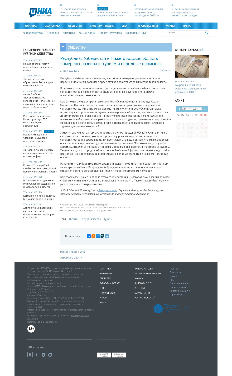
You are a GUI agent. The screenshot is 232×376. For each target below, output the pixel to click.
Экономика (52, 25)
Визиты (73, 219)
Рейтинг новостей (145, 297)
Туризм (108, 219)
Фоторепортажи (33, 33)
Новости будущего (110, 33)
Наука (186, 25)
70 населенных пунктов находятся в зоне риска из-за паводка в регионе (76, 12)
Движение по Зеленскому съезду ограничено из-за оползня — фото (38, 153)
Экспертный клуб (135, 33)
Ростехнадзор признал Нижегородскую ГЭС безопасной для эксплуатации (36, 120)
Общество (75, 25)
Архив (74, 251)
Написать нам (178, 287)
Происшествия (148, 25)
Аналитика (69, 33)
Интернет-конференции (148, 273)
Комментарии (87, 33)
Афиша (170, 25)
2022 (82, 251)
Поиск (173, 276)
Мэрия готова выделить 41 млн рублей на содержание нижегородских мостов (39, 183)
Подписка (175, 272)
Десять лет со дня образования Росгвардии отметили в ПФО (38, 82)
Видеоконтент (143, 283)
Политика (30, 25)
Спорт (126, 25)
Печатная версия (179, 283)
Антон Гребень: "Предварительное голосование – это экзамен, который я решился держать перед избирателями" (39, 101)
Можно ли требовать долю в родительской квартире (112, 13)
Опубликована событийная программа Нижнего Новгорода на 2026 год (149, 12)
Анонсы (139, 278)
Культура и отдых (102, 25)
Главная (64, 251)
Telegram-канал (107, 190)
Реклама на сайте (180, 290)
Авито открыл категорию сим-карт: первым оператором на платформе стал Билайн (39, 212)
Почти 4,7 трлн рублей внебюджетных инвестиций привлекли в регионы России (40, 168)
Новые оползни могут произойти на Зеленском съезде (37, 67)
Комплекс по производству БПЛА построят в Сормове (39, 197)
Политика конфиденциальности (42, 321)
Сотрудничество (91, 219)
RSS (172, 279)
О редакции (176, 294)
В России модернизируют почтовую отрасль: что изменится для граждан (185, 12)
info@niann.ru (41, 294)
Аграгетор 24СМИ (71, 257)
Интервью (53, 33)
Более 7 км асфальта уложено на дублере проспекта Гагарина (35, 138)
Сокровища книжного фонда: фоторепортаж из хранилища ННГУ (190, 88)
